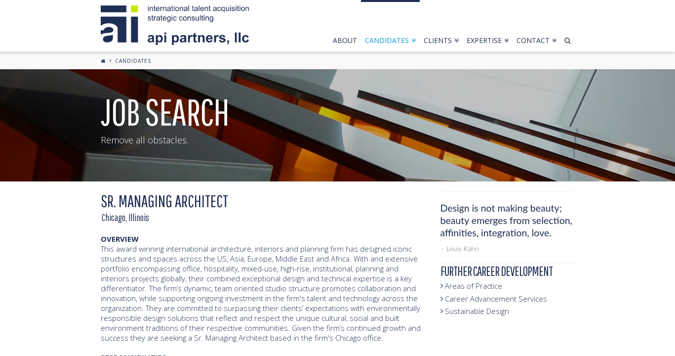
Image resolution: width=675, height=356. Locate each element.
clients (441, 40)
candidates (390, 40)
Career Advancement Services (493, 299)
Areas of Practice (471, 286)
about (345, 40)
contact (536, 40)
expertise (488, 40)
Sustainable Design (474, 311)
